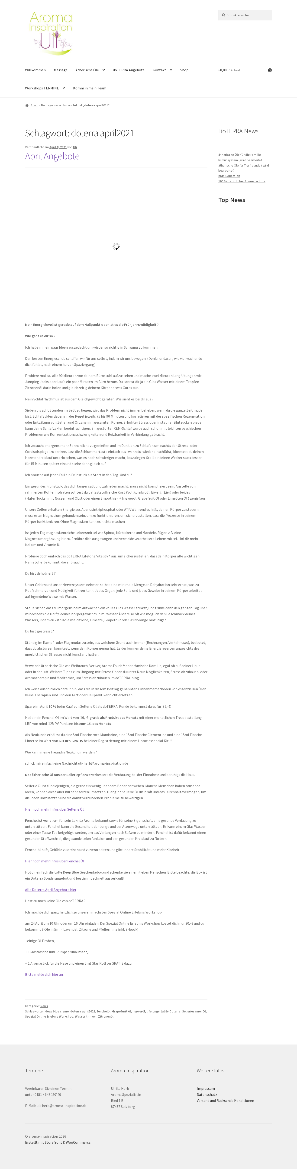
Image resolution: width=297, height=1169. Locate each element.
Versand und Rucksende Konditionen (225, 1100)
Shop (184, 70)
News (44, 1006)
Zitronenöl (105, 1016)
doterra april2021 (82, 1011)
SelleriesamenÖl (194, 1011)
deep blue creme (57, 1011)
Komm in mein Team (89, 88)
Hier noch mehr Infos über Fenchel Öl (54, 861)
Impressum (206, 1088)
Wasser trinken (86, 1016)
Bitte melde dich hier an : (44, 974)
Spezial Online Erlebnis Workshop (49, 1016)
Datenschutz (207, 1094)
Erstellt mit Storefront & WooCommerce (57, 1142)
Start (34, 105)
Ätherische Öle (87, 70)
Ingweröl (138, 1011)
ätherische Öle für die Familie (239, 155)
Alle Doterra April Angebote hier (50, 889)
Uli (75, 147)
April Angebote (52, 156)
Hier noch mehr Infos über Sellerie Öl (54, 809)
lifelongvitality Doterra (164, 1011)
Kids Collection (229, 176)
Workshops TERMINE (42, 88)
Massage (61, 70)
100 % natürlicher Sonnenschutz (241, 181)
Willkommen (35, 70)
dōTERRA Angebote (129, 70)
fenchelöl (103, 1011)
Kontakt (159, 70)
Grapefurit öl (121, 1011)
